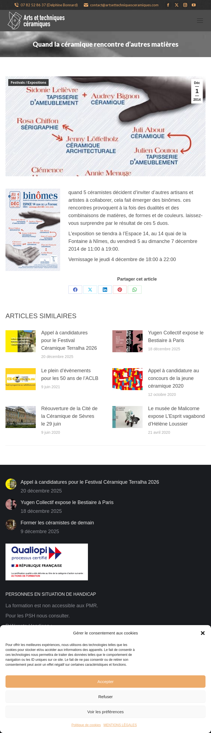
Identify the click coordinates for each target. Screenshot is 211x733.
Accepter (105, 681)
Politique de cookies (86, 725)
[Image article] (20, 341)
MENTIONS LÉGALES (120, 725)
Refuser (105, 696)
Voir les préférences (105, 711)
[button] (203, 633)
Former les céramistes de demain (57, 522)
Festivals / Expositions (28, 83)
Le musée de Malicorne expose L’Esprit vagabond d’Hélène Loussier (176, 416)
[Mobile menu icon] (200, 20)
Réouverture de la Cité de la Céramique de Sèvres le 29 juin (69, 416)
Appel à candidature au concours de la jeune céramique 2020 (173, 378)
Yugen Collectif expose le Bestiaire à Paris (176, 336)
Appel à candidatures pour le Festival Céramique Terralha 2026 (69, 340)
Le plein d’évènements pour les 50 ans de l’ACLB (69, 374)
